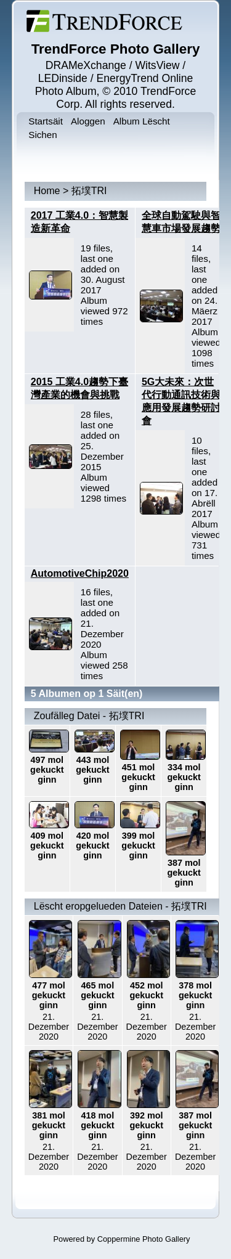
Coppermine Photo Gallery (143, 1239)
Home (47, 190)
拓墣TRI (89, 190)
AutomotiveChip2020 (80, 573)
